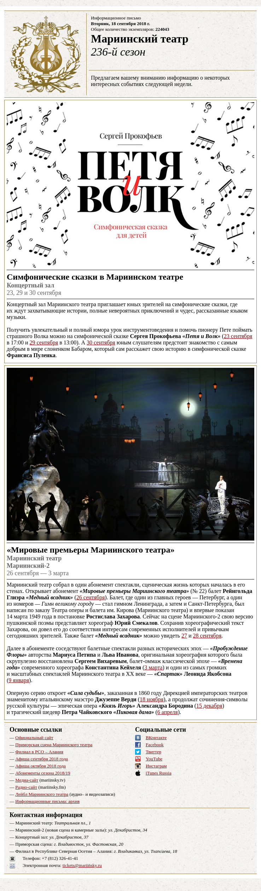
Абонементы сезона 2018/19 (42, 773)
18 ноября (151, 699)
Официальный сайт (34, 737)
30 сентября (101, 342)
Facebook (155, 744)
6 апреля (167, 712)
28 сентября (207, 636)
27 (184, 636)
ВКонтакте (156, 737)
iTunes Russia (159, 773)
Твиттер (153, 751)
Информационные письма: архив (47, 801)
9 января (18, 680)
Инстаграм (156, 766)
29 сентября (44, 342)
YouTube (154, 758)
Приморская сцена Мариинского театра (53, 744)
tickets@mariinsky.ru (82, 865)
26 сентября (90, 597)
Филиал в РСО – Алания (39, 751)
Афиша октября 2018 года (40, 766)
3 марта (153, 667)
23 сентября (238, 336)
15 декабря (209, 706)
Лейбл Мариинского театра (41, 794)
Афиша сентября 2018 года (41, 758)
